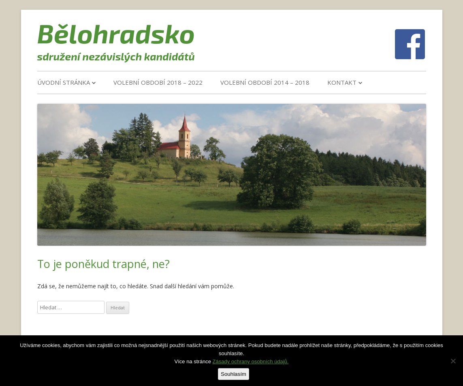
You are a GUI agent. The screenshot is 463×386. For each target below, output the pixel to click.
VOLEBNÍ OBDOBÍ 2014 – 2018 (264, 82)
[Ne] (453, 361)
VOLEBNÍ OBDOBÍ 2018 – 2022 (158, 82)
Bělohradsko (116, 33)
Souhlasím (233, 374)
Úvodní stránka (63, 82)
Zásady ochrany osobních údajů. (251, 361)
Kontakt (341, 82)
